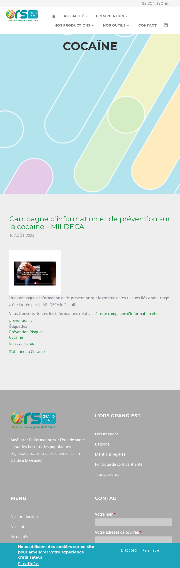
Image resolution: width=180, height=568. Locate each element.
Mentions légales (110, 454)
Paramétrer (151, 550)
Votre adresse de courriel (117, 532)
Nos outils (116, 25)
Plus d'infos (28, 564)
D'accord (129, 550)
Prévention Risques (26, 331)
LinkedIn (166, 25)
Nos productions (74, 25)
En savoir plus (21, 343)
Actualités (75, 16)
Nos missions (107, 434)
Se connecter (156, 3)
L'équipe (102, 444)
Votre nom (104, 514)
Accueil (54, 16)
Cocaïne (16, 337)
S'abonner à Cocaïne (27, 351)
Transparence (107, 474)
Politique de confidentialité (118, 464)
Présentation (112, 16)
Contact (147, 25)
